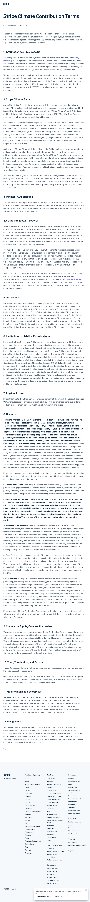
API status (50, 874)
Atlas (27, 781)
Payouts (28, 835)
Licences (71, 804)
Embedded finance (54, 793)
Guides (71, 778)
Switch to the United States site (49, 897)
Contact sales (73, 834)
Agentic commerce (54, 784)
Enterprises (51, 778)
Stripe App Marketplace (55, 851)
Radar (27, 838)
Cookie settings (74, 810)
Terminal (28, 850)
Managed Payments (32, 826)
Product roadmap (74, 822)
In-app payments (53, 802)
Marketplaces (52, 805)
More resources (74, 813)
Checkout (28, 793)
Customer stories (74, 781)
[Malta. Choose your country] (9, 778)
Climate (28, 796)
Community (72, 787)
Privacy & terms (74, 796)
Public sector (51, 837)
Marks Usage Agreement (71, 279)
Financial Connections (33, 811)
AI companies (52, 814)
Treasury (28, 853)
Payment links (30, 829)
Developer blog (52, 883)
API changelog (52, 877)
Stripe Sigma (29, 844)
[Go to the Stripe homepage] (6, 775)
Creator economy (53, 817)
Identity (28, 814)
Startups (50, 781)
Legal (5, 749)
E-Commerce (51, 790)
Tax (26, 847)
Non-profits (51, 834)
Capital (27, 790)
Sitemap (71, 807)
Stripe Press (72, 831)
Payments (29, 832)
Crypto (27, 802)
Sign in (72, 851)
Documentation (52, 868)
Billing (27, 787)
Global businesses (53, 799)
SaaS (48, 811)
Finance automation (54, 796)
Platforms (50, 808)
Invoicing (28, 817)
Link (26, 823)
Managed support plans (77, 845)
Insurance (50, 826)
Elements (28, 808)
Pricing (27, 778)
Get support (72, 842)
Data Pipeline (30, 805)
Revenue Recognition (33, 841)
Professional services (55, 860)
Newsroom (72, 828)
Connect (28, 799)
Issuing (27, 820)
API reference (52, 871)
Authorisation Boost (32, 784)
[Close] (85, 890)
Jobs (70, 825)
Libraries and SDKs (53, 880)
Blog (70, 784)
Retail (49, 840)
